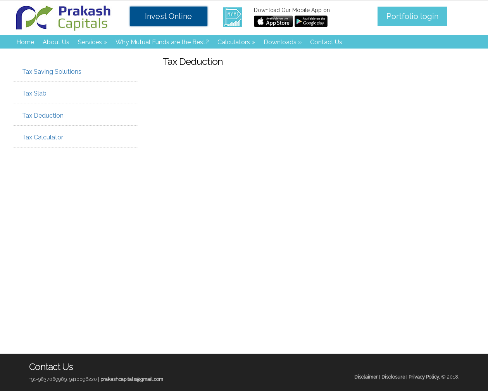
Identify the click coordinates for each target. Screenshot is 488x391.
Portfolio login (412, 16)
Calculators (236, 42)
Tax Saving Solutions (49, 71)
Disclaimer (366, 377)
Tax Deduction (40, 115)
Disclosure (393, 377)
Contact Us (326, 42)
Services (92, 42)
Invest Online (168, 16)
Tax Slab (32, 93)
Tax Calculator (40, 137)
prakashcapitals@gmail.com (131, 379)
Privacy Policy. (424, 377)
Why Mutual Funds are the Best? (162, 42)
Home (25, 42)
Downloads (283, 42)
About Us (56, 42)
